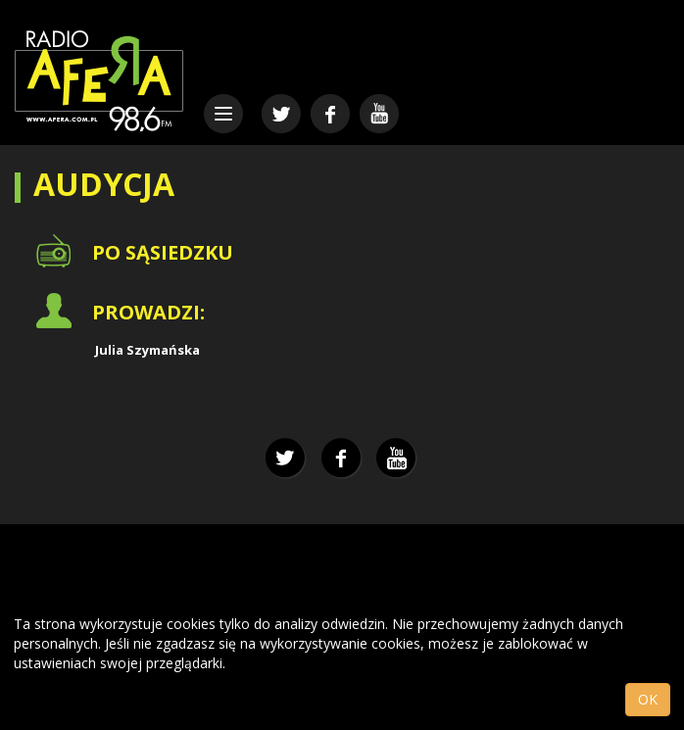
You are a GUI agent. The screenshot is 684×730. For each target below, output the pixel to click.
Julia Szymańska (147, 350)
